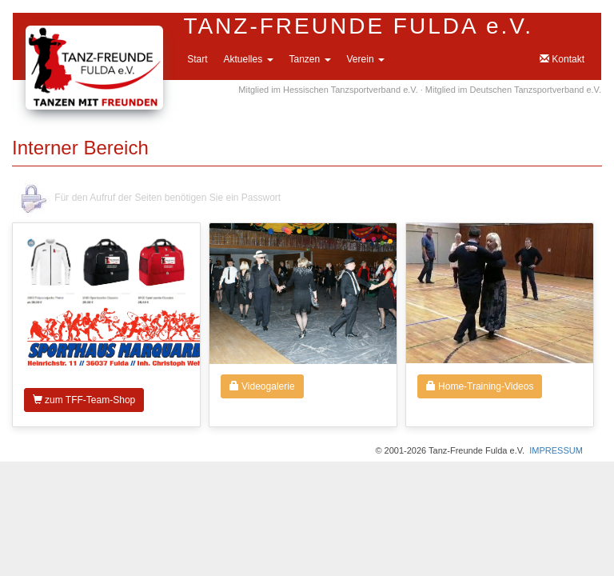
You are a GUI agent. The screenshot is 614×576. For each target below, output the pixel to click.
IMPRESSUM (556, 450)
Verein (366, 59)
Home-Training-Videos (480, 386)
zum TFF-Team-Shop (84, 400)
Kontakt (562, 59)
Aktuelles (248, 59)
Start (197, 59)
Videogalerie (262, 386)
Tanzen (310, 59)
